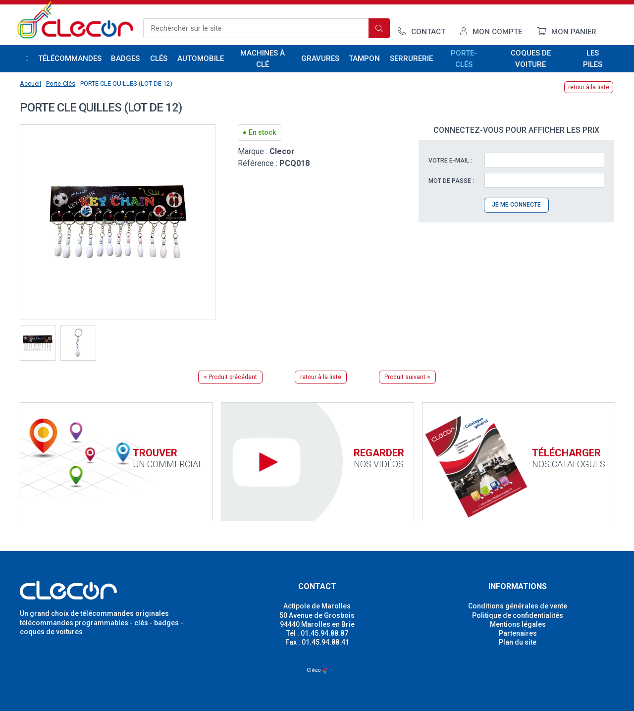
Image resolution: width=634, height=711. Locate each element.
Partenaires (518, 633)
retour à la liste (588, 87)
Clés (159, 58)
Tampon (364, 58)
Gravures (320, 58)
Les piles (592, 59)
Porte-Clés (464, 59)
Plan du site (517, 642)
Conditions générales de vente (517, 606)
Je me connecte (516, 204)
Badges (125, 58)
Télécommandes (70, 58)
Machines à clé (262, 59)
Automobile (200, 58)
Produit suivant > (407, 377)
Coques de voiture (531, 59)
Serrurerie (411, 58)
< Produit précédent (230, 377)
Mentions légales (518, 624)
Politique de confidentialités (517, 615)
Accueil (30, 83)
